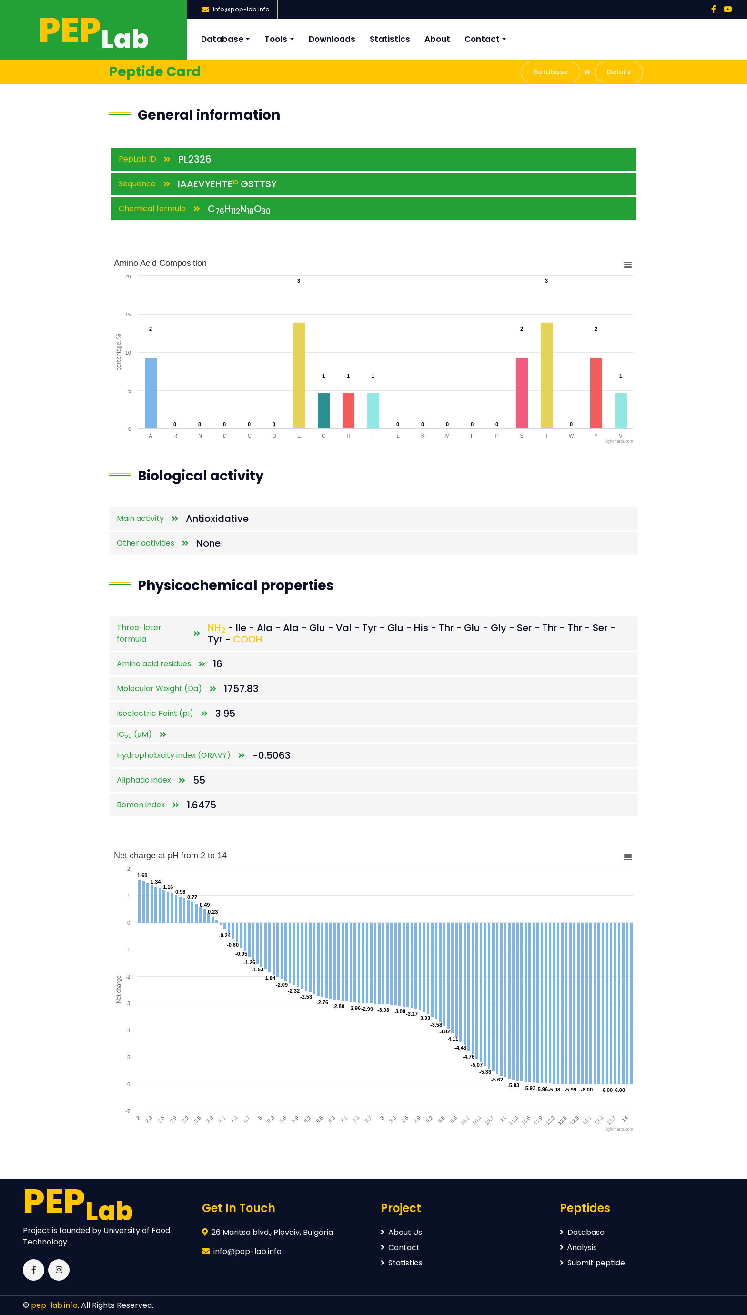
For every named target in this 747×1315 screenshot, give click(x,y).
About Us (401, 1232)
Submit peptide (592, 1262)
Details (619, 72)
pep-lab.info (54, 1305)
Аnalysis (578, 1247)
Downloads (332, 39)
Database (222, 39)
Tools (275, 39)
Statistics (390, 39)
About (437, 39)
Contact (482, 39)
